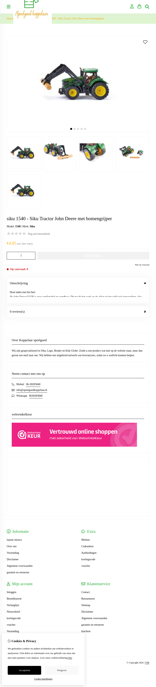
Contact (85, 577)
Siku (32, 226)
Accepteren (24, 670)
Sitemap (85, 590)
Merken (85, 525)
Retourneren (88, 584)
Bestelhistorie (14, 584)
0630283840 (36, 381)
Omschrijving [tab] (78, 283)
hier (70, 657)
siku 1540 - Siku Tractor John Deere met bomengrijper (74, 18)
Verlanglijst (13, 590)
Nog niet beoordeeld (39, 233)
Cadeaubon (87, 531)
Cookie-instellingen (43, 679)
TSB (147, 648)
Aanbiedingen (89, 538)
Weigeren (61, 670)
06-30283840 (33, 369)
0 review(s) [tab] (78, 297)
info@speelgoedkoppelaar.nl (31, 375)
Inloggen (11, 577)
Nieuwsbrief (13, 597)
